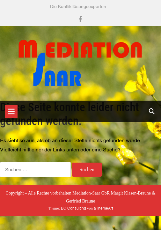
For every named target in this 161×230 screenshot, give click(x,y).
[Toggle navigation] (11, 111)
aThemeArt (103, 208)
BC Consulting (73, 208)
